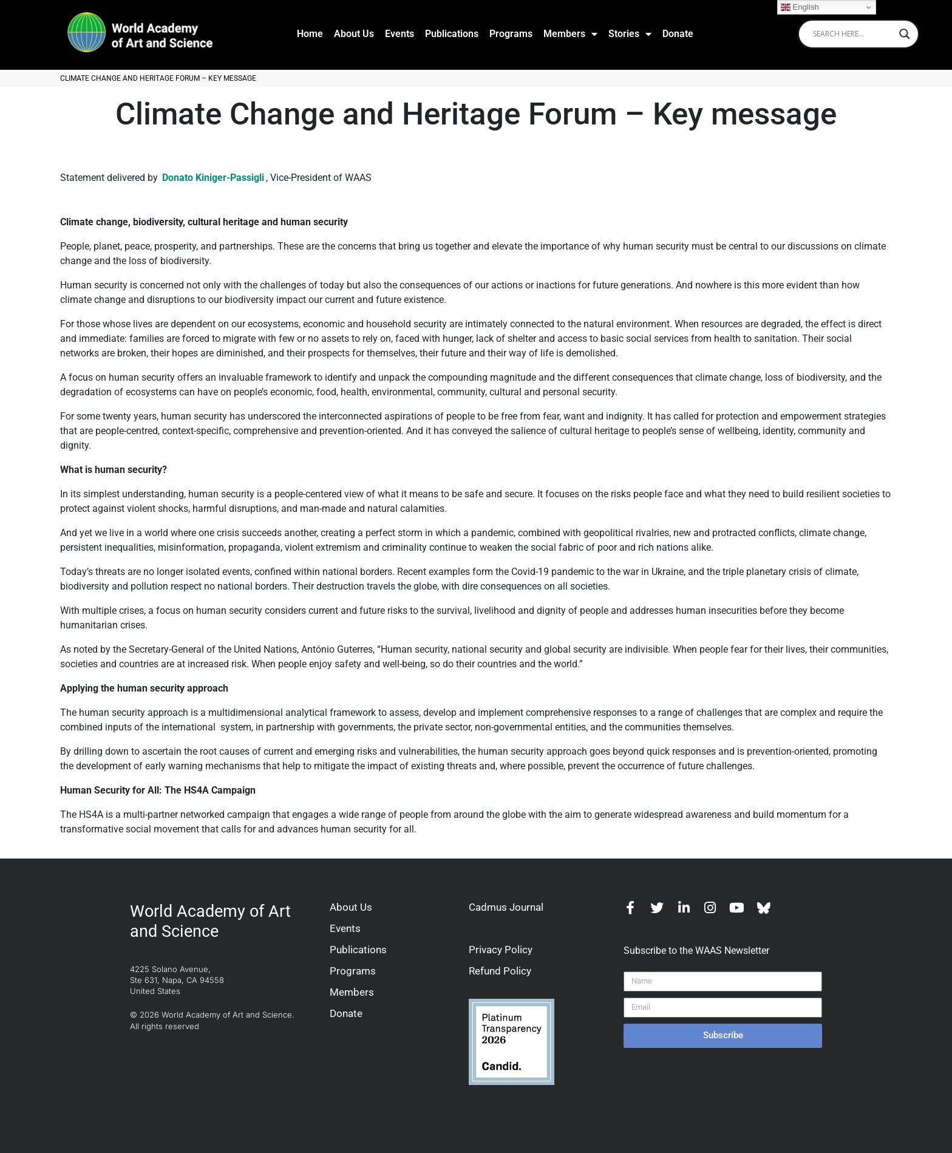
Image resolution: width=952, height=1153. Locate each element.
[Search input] (853, 34)
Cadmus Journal (506, 907)
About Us (354, 33)
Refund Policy (500, 971)
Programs (510, 33)
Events (399, 33)
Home (310, 33)
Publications (451, 33)
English (800, 7)
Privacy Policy (500, 950)
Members (570, 34)
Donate (677, 33)
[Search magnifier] (904, 34)
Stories (629, 34)
